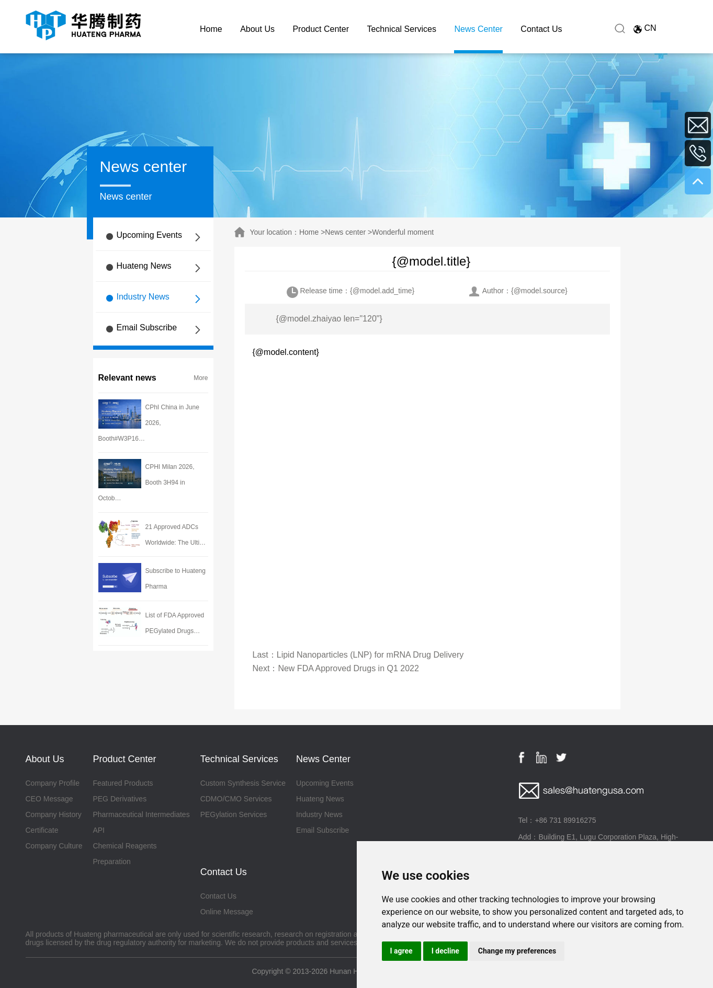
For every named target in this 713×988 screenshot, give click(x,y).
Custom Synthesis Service (243, 783)
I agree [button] (401, 951)
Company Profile (53, 783)
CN (650, 28)
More (201, 378)
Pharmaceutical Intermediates (141, 814)
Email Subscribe (147, 327)
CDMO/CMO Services (236, 799)
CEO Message (49, 799)
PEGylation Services (233, 814)
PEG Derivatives (119, 799)
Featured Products (123, 783)
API (99, 830)
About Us (257, 29)
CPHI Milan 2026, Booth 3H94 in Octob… (146, 482)
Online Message (226, 911)
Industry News (143, 296)
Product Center (320, 29)
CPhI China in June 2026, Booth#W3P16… (148, 423)
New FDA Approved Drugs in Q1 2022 (348, 668)
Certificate (42, 830)
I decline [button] (445, 951)
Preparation (111, 861)
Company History (54, 814)
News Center (478, 29)
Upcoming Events (149, 235)
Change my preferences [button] (517, 951)
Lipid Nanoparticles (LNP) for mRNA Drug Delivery (370, 654)
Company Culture (54, 846)
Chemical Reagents (124, 846)
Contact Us (541, 29)
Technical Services (401, 29)
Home (211, 29)
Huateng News (144, 265)
